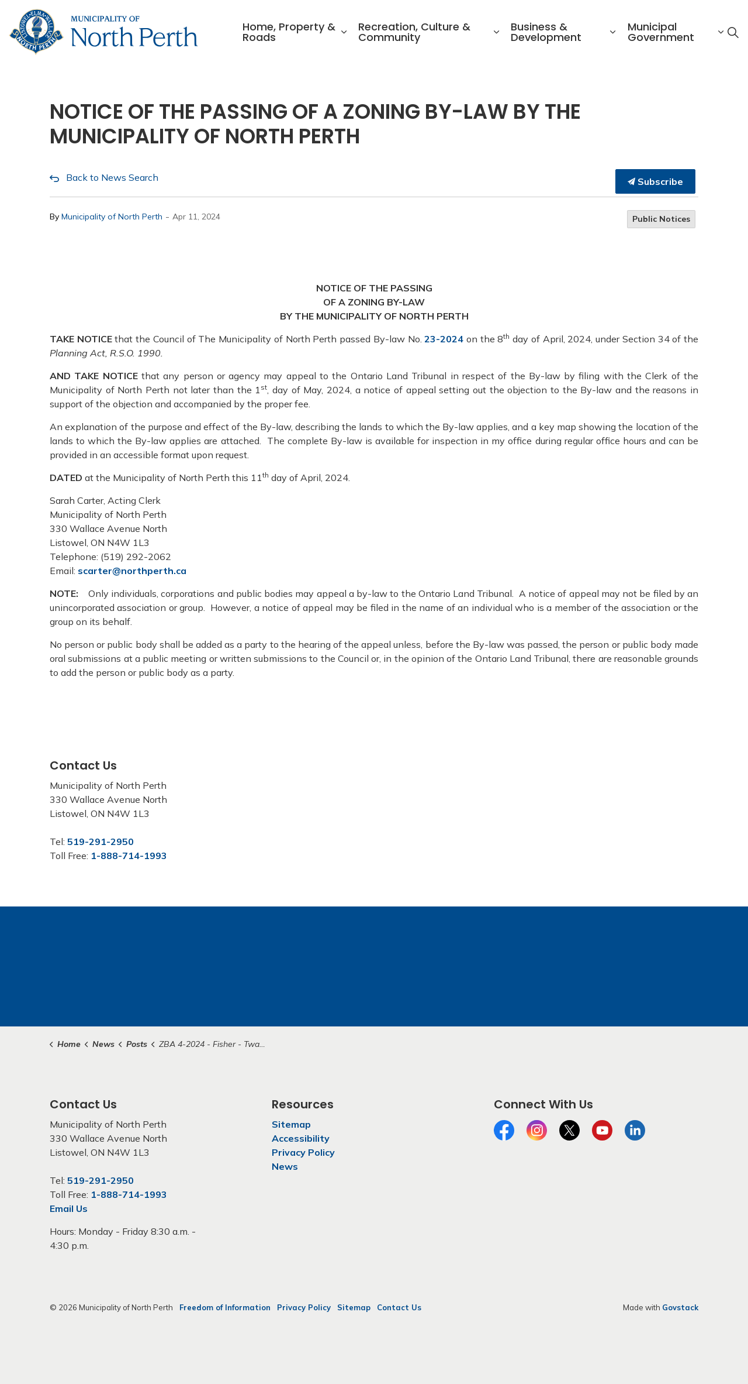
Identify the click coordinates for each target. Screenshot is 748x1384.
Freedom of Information (225, 1307)
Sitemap (291, 1124)
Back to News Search (112, 177)
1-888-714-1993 (129, 855)
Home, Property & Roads (289, 31)
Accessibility (301, 1138)
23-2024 (443, 339)
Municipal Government (661, 31)
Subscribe (655, 181)
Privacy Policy (303, 1152)
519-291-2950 (100, 841)
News (285, 1166)
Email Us (69, 1208)
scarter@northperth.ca (132, 570)
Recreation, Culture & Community (414, 31)
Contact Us (399, 1307)
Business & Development (546, 31)
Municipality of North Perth (111, 216)
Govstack (680, 1307)
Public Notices (661, 219)
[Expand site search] (732, 32)
